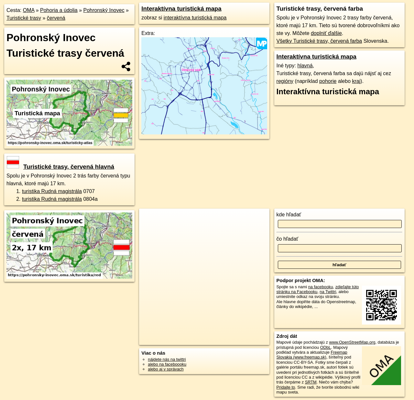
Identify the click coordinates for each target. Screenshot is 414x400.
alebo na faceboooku (167, 364)
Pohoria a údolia (59, 10)
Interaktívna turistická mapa (181, 8)
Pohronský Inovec (103, 10)
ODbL (325, 347)
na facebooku (320, 286)
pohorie (327, 81)
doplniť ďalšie (326, 33)
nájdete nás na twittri (167, 359)
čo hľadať (288, 239)
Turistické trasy (23, 18)
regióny (285, 81)
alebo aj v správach (165, 369)
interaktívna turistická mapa (195, 17)
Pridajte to (286, 387)
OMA (29, 10)
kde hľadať (289, 214)
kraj (356, 81)
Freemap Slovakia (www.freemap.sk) (312, 355)
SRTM (311, 382)
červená (56, 18)
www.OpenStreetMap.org (352, 342)
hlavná (304, 65)
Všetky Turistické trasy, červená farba (319, 41)
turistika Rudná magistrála (52, 191)
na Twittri (328, 291)
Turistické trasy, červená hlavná (60, 166)
